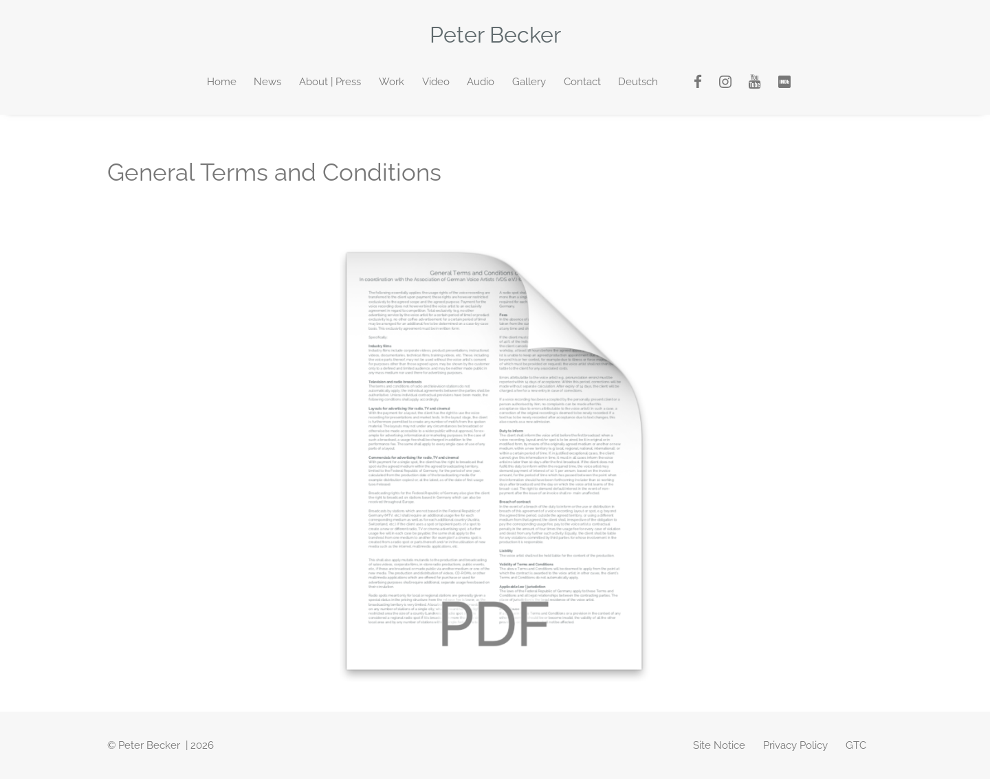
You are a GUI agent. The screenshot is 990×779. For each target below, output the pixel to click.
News (267, 82)
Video (436, 82)
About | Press (330, 82)
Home (221, 82)
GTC (856, 745)
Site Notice (719, 745)
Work (391, 82)
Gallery (529, 82)
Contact (582, 82)
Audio (480, 82)
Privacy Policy (795, 745)
